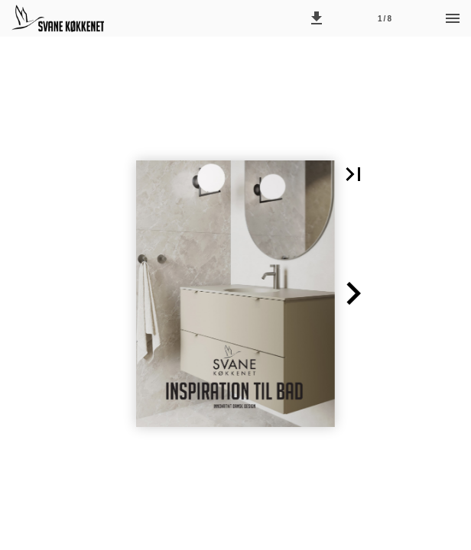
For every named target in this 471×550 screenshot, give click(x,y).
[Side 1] (385, 18)
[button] (316, 18)
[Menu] (452, 18)
